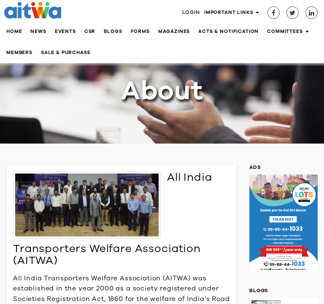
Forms (140, 31)
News (38, 31)
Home (14, 31)
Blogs (113, 31)
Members (19, 52)
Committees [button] (287, 31)
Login (191, 12)
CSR (90, 31)
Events (65, 31)
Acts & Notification (228, 31)
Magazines (174, 31)
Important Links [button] (231, 12)
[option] (283, 224)
